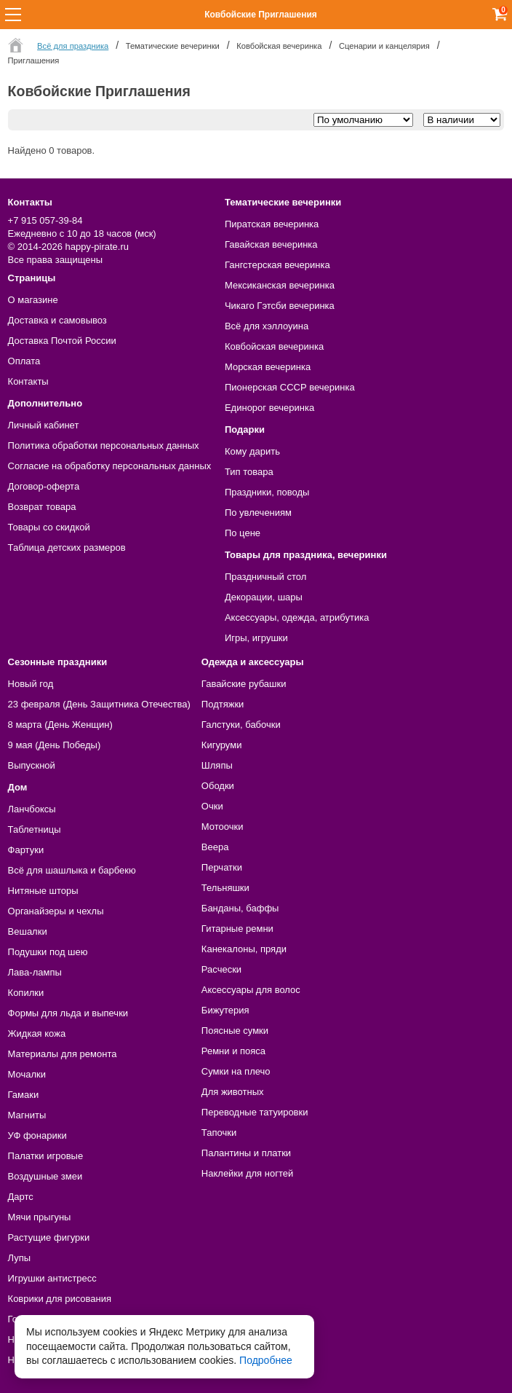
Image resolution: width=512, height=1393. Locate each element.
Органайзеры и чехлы (56, 911)
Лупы (19, 1257)
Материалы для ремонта (62, 1053)
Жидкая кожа (37, 1033)
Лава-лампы (35, 972)
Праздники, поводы (267, 492)
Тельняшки (225, 887)
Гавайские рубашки (244, 683)
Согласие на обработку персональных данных (110, 465)
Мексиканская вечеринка (280, 285)
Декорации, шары (264, 597)
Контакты (28, 381)
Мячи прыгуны (39, 1217)
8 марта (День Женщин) (60, 724)
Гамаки (23, 1094)
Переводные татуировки (254, 1112)
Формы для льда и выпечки (68, 1013)
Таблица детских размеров (67, 547)
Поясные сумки (234, 1030)
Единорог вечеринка (269, 407)
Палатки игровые (46, 1155)
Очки (212, 806)
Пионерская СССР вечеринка (290, 387)
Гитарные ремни (237, 928)
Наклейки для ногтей (247, 1173)
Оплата (24, 361)
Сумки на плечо (236, 1071)
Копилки (26, 992)
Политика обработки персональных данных (103, 445)
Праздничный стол (265, 576)
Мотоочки (222, 826)
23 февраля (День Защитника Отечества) (99, 704)
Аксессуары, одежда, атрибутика (297, 617)
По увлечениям (258, 512)
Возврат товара (42, 506)
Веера (215, 846)
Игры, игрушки (256, 637)
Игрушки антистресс (52, 1278)
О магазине (33, 299)
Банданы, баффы (240, 908)
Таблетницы (34, 829)
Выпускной (31, 765)
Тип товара (249, 471)
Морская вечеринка (268, 366)
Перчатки (221, 867)
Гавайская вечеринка (271, 244)
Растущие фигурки (49, 1237)
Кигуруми (221, 744)
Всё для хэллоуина (266, 326)
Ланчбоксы (32, 809)
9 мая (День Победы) (54, 744)
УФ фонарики (37, 1135)
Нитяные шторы (43, 890)
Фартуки (26, 849)
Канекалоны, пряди (244, 948)
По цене (242, 532)
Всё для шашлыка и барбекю (72, 870)
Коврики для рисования (59, 1298)
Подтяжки (222, 704)
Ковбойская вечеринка (274, 346)
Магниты (27, 1115)
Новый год (31, 683)
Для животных (232, 1091)
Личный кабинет (43, 425)
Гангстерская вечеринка (277, 264)
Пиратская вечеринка (272, 224)
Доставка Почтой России (62, 340)
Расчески (221, 969)
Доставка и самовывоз (57, 320)
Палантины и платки (246, 1152)
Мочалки (27, 1074)
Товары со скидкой (49, 527)
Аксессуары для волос (250, 989)
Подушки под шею (48, 951)
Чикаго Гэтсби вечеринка (280, 305)
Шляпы (217, 765)
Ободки (217, 785)
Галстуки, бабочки (241, 724)
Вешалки (27, 931)
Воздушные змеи (45, 1176)
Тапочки (218, 1132)
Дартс (20, 1196)
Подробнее (265, 1360)
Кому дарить (252, 451)
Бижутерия (225, 1010)
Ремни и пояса (233, 1050)
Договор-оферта (44, 486)
